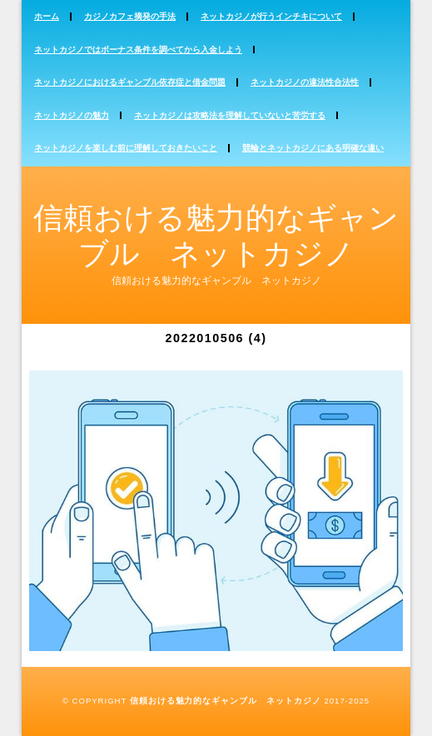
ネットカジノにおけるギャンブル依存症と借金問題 (130, 82)
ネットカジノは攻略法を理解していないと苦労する (229, 115)
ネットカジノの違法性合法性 (305, 82)
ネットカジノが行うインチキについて (271, 16)
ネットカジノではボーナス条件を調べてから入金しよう (138, 49)
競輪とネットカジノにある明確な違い (313, 147)
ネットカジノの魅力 (71, 115)
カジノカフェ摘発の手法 (130, 16)
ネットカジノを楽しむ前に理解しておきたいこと (125, 147)
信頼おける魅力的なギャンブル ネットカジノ (225, 700)
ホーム (46, 16)
